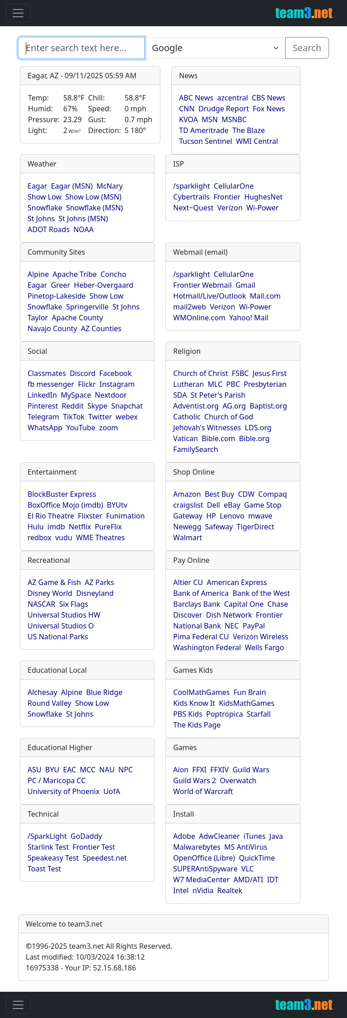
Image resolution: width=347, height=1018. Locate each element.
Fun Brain (250, 692)
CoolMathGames (201, 692)
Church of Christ (200, 373)
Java (276, 836)
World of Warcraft (203, 791)
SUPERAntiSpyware (205, 869)
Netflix (80, 527)
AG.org (234, 406)
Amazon (187, 494)
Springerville (87, 307)
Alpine (38, 274)
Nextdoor (111, 395)
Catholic (186, 417)
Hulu (36, 527)
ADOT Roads (49, 229)
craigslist (188, 505)
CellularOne (233, 186)
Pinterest (43, 406)
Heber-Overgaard (104, 285)
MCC (87, 770)
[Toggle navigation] (18, 13)
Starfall (259, 714)
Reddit (73, 406)
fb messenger (51, 384)
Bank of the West (261, 593)
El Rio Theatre (51, 516)
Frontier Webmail (202, 285)
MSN (209, 119)
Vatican (185, 438)
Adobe (184, 836)
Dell (213, 505)
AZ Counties (101, 328)
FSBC (240, 373)
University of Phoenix (63, 791)
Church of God (228, 417)
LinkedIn (42, 395)
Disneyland (95, 593)
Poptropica (224, 714)
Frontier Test (94, 847)
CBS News (269, 98)
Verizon (230, 208)
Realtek (229, 890)
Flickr (87, 384)
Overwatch (238, 780)
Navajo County (52, 328)
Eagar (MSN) (72, 186)
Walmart (187, 537)
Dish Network (229, 615)
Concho (113, 274)
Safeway (219, 527)
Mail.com (265, 296)
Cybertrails (191, 197)
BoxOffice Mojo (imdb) (65, 505)
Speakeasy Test (53, 858)
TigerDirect (255, 527)
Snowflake (45, 208)
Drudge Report (223, 109)
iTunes (255, 836)
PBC (233, 384)
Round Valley (49, 703)
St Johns (41, 219)
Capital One (244, 604)
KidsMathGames (246, 703)
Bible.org (254, 438)
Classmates (47, 373)
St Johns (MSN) (83, 219)
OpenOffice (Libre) (204, 858)
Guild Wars (251, 770)
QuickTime (257, 858)
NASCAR (41, 604)
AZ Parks (99, 582)
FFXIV (219, 770)
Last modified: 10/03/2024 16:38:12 (85, 957)
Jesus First (269, 373)
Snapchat (127, 406)
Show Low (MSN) (93, 197)
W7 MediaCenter (201, 880)
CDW (246, 494)
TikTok (73, 417)
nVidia (203, 890)
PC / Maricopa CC (57, 780)
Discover (187, 615)
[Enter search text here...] (214, 48)
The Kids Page (196, 725)
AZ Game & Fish (54, 582)
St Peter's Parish (218, 395)
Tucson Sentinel (205, 141)
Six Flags (73, 604)
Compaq (272, 494)
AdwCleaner (219, 836)
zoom (108, 428)
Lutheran (188, 384)
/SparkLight (47, 836)
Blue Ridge (104, 692)
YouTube (80, 428)
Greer (60, 285)
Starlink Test (48, 847)
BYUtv (117, 505)
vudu (63, 537)
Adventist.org (196, 406)
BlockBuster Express (62, 494)
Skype (98, 406)
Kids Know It (194, 703)
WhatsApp (45, 428)
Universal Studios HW (64, 615)
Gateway (187, 516)
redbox (40, 537)
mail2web (189, 307)
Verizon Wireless (260, 637)
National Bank (197, 626)
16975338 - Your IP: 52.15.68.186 (81, 968)
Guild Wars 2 (194, 780)
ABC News (196, 98)
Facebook (115, 373)
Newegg (187, 527)
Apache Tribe (75, 274)
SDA (180, 395)
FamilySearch (195, 449)
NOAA (83, 229)
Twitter (100, 417)
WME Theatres (100, 537)
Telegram (43, 417)
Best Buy (219, 494)
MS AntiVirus (245, 847)
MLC (215, 384)
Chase (277, 604)
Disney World (50, 593)
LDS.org (258, 428)
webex (127, 417)
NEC (232, 626)
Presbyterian (265, 384)
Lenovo (232, 516)
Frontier (226, 197)
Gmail (245, 285)
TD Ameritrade (204, 130)
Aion (180, 770)
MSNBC (234, 119)
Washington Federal (207, 647)
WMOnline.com (199, 318)
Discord (82, 373)
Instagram (117, 384)
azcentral (232, 98)
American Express (237, 582)
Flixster (90, 516)
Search (307, 48)
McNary (110, 186)
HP (211, 516)
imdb (56, 527)
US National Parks (58, 637)
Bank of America (201, 593)
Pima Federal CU (201, 637)
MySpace (76, 395)
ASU (35, 770)
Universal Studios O (61, 626)
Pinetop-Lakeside (57, 296)
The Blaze (248, 130)
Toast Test (44, 869)
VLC (247, 869)
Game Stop (262, 505)
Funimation (125, 516)
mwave (260, 516)
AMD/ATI (248, 880)
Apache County (77, 318)
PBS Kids (187, 714)
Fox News (269, 109)
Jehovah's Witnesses (207, 428)
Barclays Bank (196, 604)
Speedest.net (105, 858)
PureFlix (108, 527)
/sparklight (191, 186)
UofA (111, 791)
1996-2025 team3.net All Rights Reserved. (99, 946)
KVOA (188, 119)
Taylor (38, 318)
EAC (69, 770)
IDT (273, 880)
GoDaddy (86, 836)
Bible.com (218, 438)
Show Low (44, 197)
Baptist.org (268, 406)
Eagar (37, 186)
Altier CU (188, 582)
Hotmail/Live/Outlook (209, 296)
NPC (125, 770)
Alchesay (42, 692)
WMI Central (257, 141)
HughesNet (263, 197)
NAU (107, 770)
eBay (232, 505)
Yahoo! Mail (248, 318)
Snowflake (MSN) (94, 208)
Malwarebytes (196, 847)
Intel (180, 890)
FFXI (199, 770)
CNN (186, 109)
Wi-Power (262, 208)
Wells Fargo (264, 647)
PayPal (254, 626)
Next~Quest (193, 208)
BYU (52, 770)
